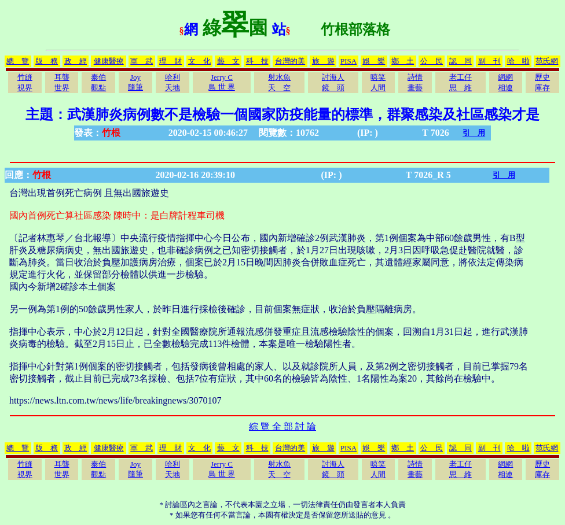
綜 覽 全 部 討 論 (282, 426)
